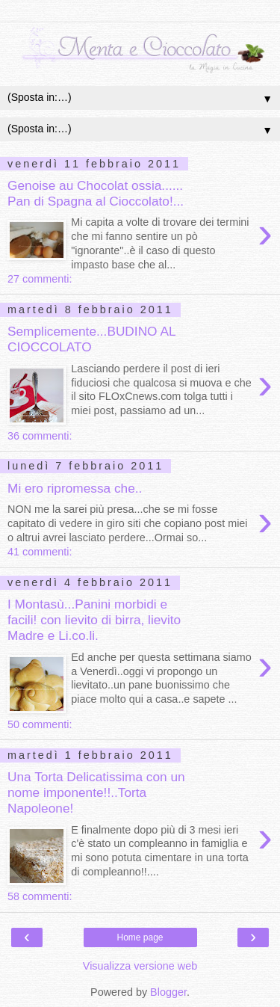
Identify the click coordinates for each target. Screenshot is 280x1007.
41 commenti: (39, 552)
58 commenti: (39, 896)
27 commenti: (39, 279)
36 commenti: (39, 436)
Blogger (168, 992)
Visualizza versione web (140, 966)
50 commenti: (39, 724)
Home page (139, 937)
